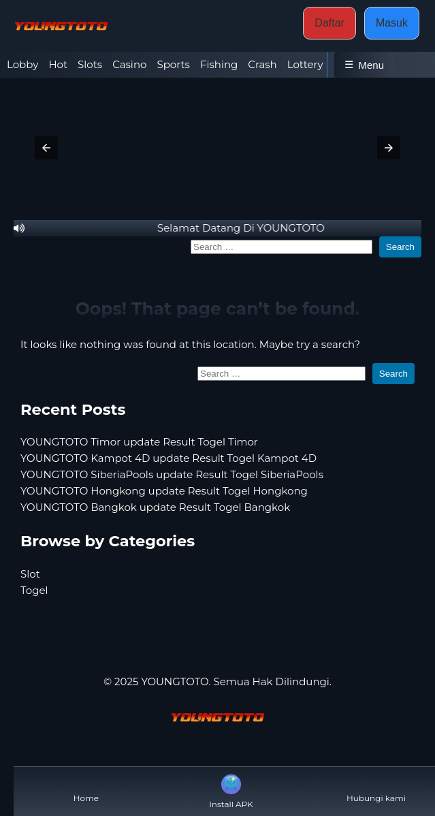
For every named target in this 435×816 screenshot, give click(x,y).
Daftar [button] (329, 23)
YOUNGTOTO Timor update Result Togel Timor (139, 441)
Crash (262, 64)
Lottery (305, 64)
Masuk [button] (392, 23)
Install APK (231, 790)
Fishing (219, 64)
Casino (129, 64)
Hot (57, 64)
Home (86, 787)
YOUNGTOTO (174, 681)
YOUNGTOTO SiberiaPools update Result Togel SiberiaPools (171, 474)
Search (400, 247)
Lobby (22, 64)
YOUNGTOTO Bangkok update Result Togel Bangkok (155, 507)
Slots (90, 64)
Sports (173, 64)
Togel (34, 590)
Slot (30, 573)
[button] (46, 147)
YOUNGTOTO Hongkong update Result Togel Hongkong (164, 490)
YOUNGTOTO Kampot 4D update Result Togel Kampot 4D (168, 458)
